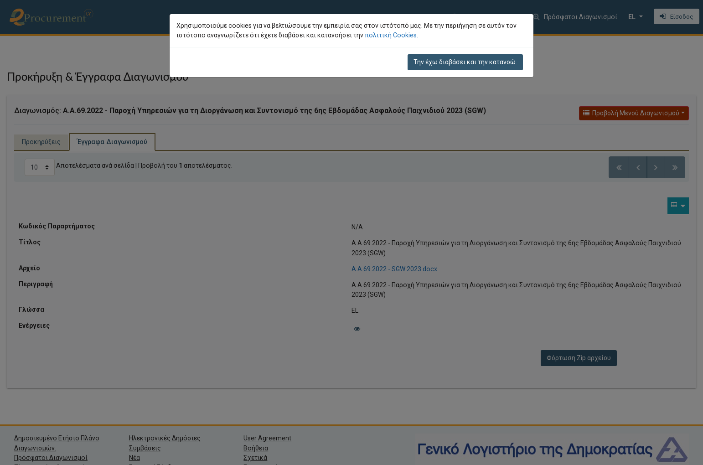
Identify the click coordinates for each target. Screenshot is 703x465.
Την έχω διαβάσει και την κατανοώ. (465, 62)
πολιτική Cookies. (391, 35)
